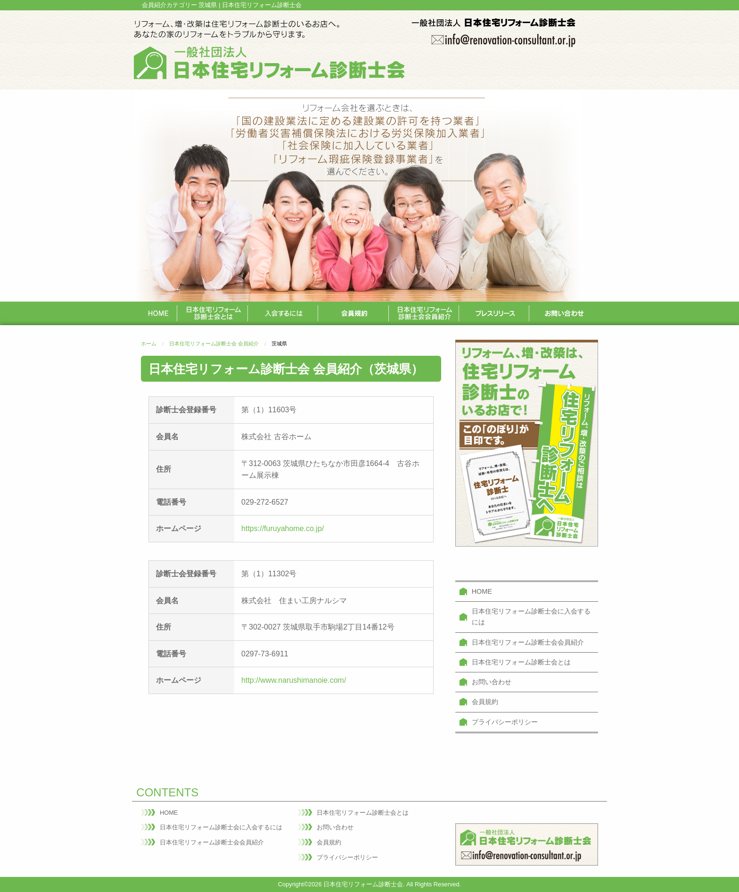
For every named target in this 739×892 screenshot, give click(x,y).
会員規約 (485, 701)
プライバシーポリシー (505, 722)
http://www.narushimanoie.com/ (293, 680)
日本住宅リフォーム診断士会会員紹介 (528, 642)
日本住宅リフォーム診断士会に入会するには (531, 616)
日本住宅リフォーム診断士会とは (521, 662)
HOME (482, 591)
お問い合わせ (491, 682)
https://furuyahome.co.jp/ (282, 528)
